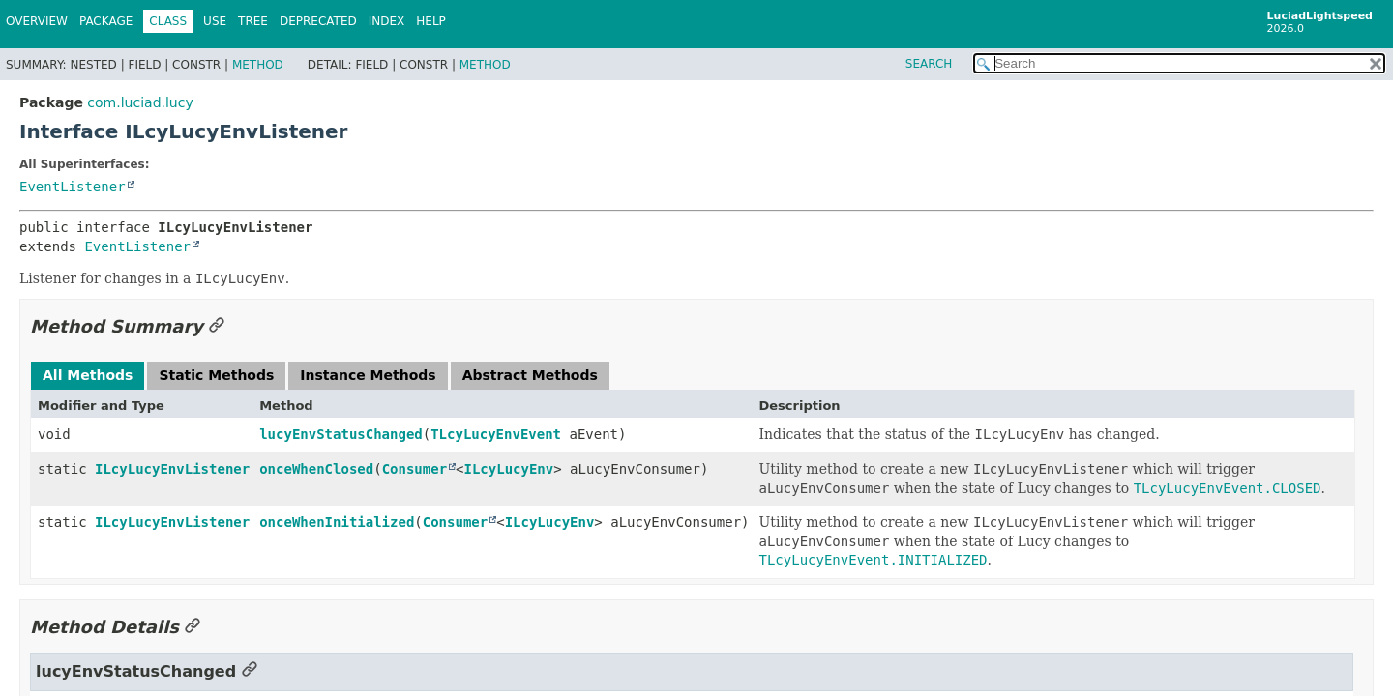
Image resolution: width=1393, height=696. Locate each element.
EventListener (72, 186)
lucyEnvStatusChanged (341, 434)
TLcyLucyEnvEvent (495, 434)
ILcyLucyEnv (509, 469)
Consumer (414, 469)
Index (387, 21)
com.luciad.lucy (140, 102)
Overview (37, 21)
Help (431, 21)
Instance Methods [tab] (367, 375)
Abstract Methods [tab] (530, 375)
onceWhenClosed (316, 469)
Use (214, 21)
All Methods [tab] (88, 375)
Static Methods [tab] (216, 375)
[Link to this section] (216, 326)
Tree (253, 21)
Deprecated (318, 21)
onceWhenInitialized (336, 522)
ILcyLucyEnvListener (172, 469)
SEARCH (929, 64)
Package (106, 21)
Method (257, 65)
